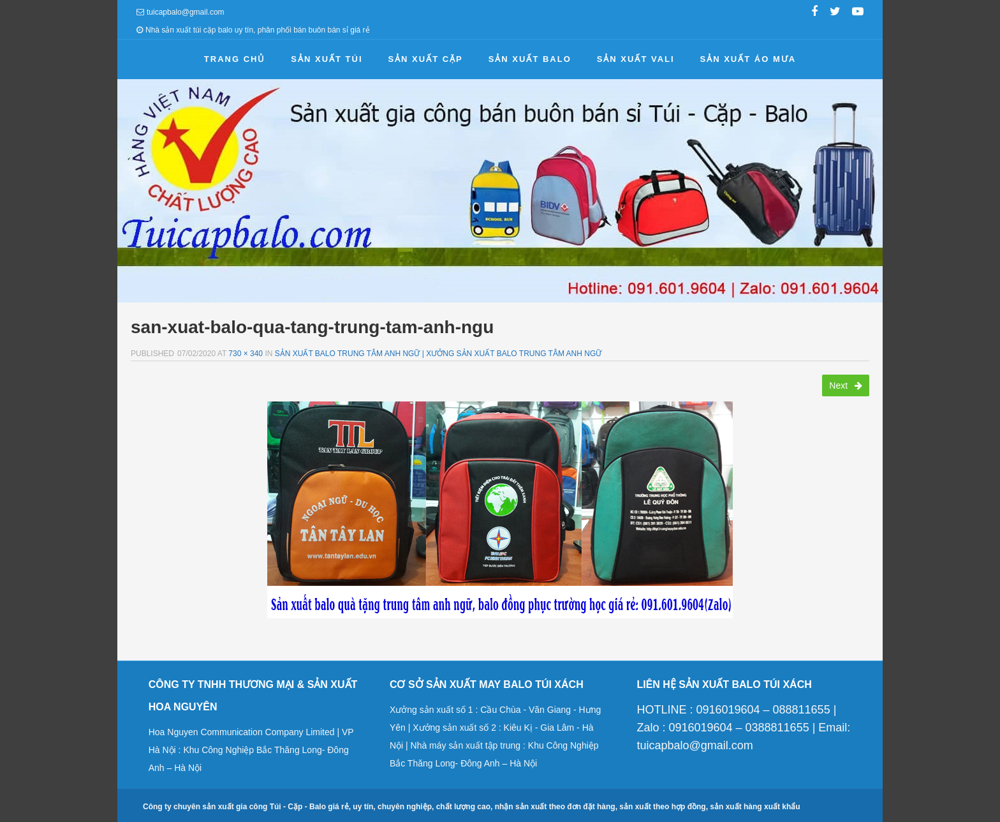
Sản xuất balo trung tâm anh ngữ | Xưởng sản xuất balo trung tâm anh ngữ (438, 353)
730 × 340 (245, 353)
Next (845, 385)
